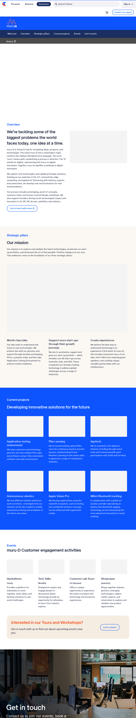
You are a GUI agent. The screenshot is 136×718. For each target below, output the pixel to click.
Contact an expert (123, 12)
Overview (25, 33)
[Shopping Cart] (107, 12)
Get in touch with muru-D (22, 208)
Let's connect (109, 627)
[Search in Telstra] (86, 4)
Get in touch (91, 33)
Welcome (11, 33)
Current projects (62, 33)
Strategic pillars (42, 33)
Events (77, 33)
